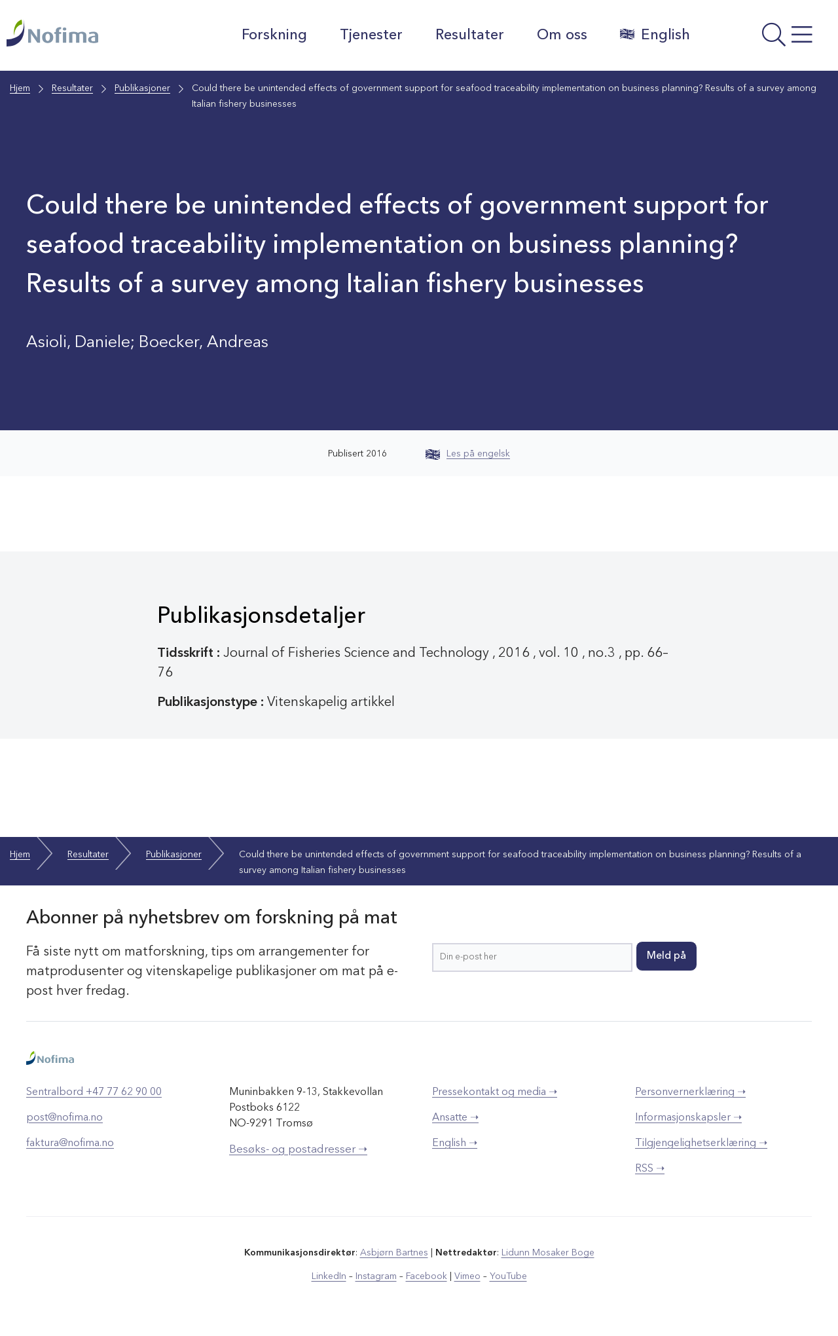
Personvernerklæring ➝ (690, 1092)
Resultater (469, 35)
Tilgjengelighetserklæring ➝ (701, 1143)
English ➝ (454, 1143)
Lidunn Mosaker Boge (547, 1252)
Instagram (376, 1276)
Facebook (426, 1276)
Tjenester (371, 35)
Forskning (274, 35)
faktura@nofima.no (70, 1143)
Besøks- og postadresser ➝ (298, 1149)
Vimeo (467, 1276)
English (655, 35)
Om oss (562, 35)
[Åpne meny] (767, 39)
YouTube (508, 1276)
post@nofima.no (64, 1118)
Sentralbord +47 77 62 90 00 (94, 1092)
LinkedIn (329, 1276)
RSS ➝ (650, 1169)
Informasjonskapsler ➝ (688, 1118)
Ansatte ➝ (455, 1118)
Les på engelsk (468, 453)
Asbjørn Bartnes (394, 1252)
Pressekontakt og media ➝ (494, 1092)
